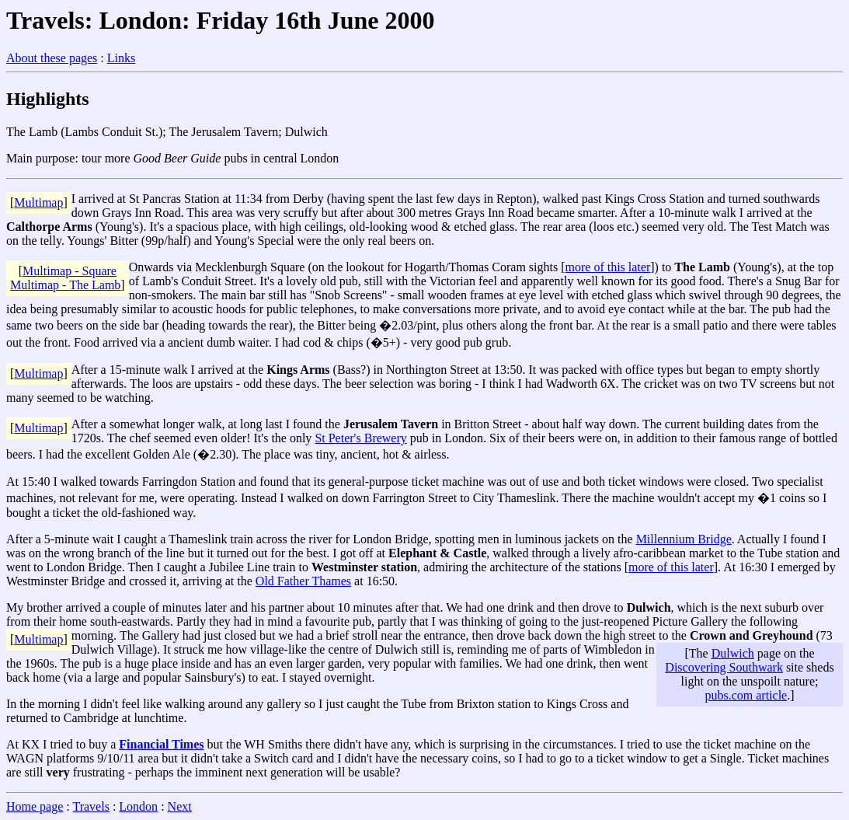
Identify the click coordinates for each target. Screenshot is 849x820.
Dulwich (733, 653)
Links (121, 58)
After (84, 424)
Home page (34, 806)
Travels (90, 806)
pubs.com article (746, 695)
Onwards (151, 267)
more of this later (608, 267)
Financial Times (161, 744)
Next (180, 806)
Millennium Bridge (684, 539)
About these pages (51, 58)
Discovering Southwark (724, 667)
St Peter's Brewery (360, 438)
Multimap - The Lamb (65, 284)
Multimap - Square (70, 270)
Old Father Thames (303, 581)
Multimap (38, 202)
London (138, 806)
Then (141, 567)
